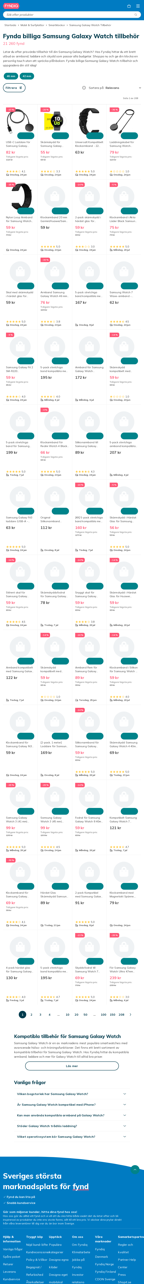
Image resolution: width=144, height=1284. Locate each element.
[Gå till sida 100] (103, 1014)
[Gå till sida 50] (85, 1014)
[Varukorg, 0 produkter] (129, 6)
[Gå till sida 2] (31, 1014)
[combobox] (72, 14)
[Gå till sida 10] (67, 1014)
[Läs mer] (72, 1065)
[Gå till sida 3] (40, 1014)
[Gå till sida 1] (22, 1014)
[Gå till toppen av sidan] (135, 1169)
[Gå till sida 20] (76, 1014)
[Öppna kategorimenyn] (138, 6)
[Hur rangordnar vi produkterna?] (84, 87)
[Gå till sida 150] (112, 1014)
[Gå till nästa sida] (130, 1014)
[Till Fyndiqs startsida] (11, 6)
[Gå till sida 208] (121, 1014)
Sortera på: (96, 88)
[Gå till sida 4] (49, 1014)
